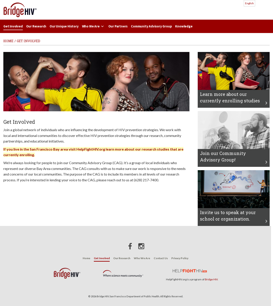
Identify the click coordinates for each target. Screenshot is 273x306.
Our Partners (118, 26)
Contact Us (161, 258)
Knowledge (183, 26)
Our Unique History (64, 26)
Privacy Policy (179, 258)
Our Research (36, 26)
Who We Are (93, 26)
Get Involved (13, 26)
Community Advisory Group (151, 26)
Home (86, 258)
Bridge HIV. (211, 279)
